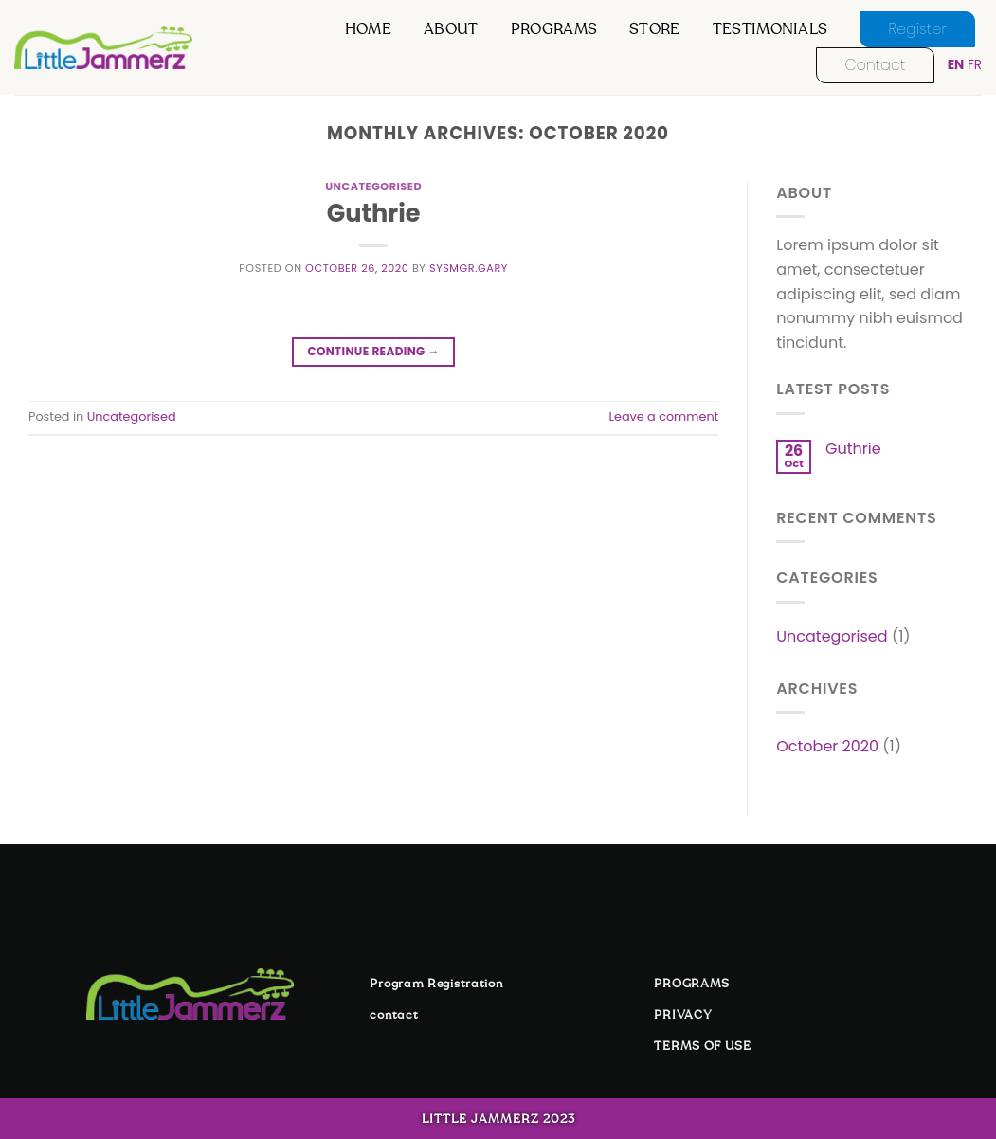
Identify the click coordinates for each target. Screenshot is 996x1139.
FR (975, 65)
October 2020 (827, 746)
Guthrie (374, 213)
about (451, 29)
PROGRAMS (692, 983)
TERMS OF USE (702, 1046)
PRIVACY (683, 1014)
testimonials (770, 29)
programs (554, 29)
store (654, 29)
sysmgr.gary (468, 268)
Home (368, 29)
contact (874, 65)
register (917, 29)
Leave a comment (663, 416)
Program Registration (436, 983)
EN (956, 65)
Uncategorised (373, 185)
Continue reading (373, 351)
